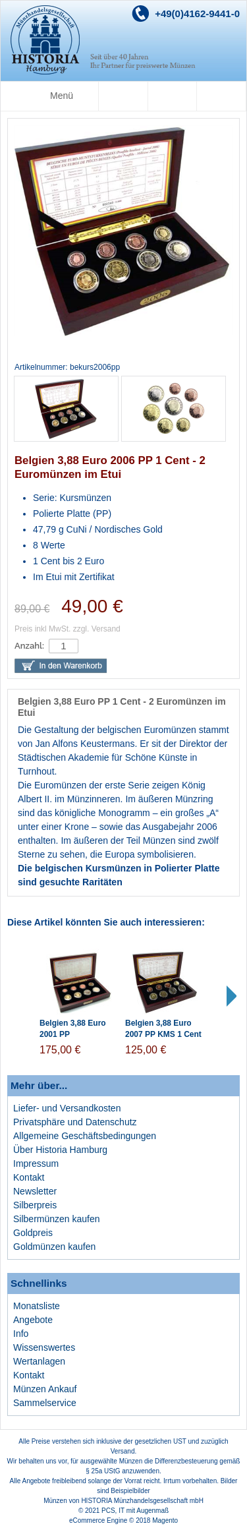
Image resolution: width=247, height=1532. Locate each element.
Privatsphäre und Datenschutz (75, 1122)
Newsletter (35, 1191)
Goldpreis (33, 1232)
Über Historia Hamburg (60, 1149)
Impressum (36, 1163)
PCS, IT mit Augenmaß (135, 1510)
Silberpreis (35, 1205)
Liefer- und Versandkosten (67, 1108)
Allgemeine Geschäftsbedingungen (84, 1136)
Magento (165, 1520)
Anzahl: (29, 646)
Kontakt (28, 1177)
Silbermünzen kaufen (56, 1219)
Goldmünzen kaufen (54, 1246)
